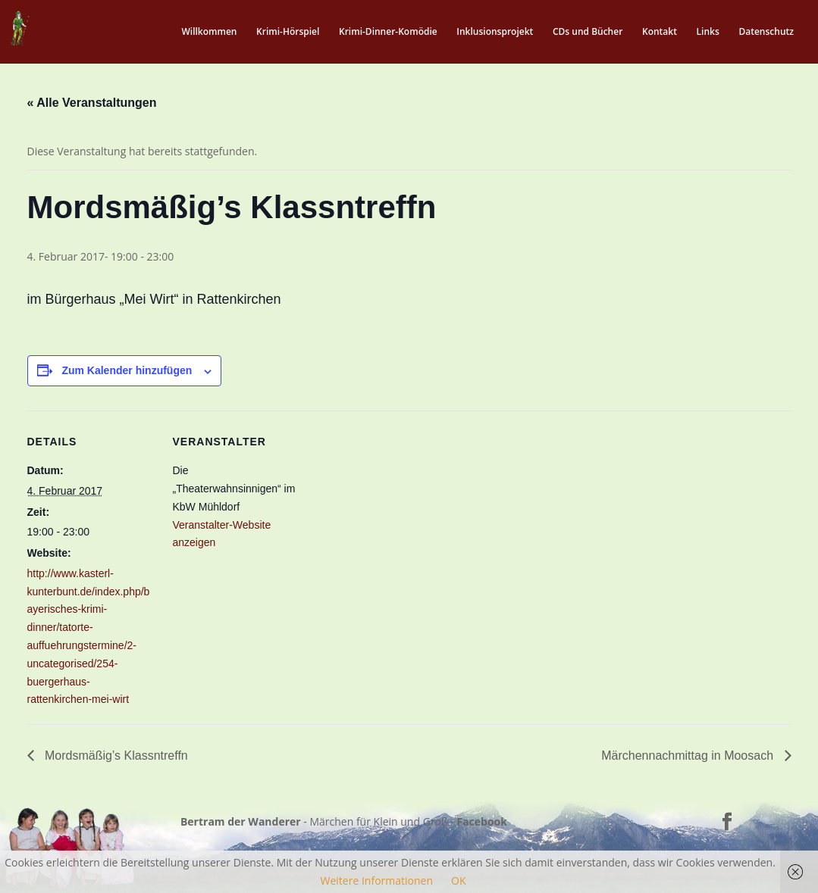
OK (458, 880)
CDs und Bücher (587, 32)
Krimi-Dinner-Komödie (388, 32)
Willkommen (209, 32)
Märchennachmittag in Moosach (688, 755)
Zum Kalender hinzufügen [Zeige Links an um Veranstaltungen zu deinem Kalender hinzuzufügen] (126, 370)
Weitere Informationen (377, 880)
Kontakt (659, 32)
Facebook (481, 821)
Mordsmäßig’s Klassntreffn (115, 755)
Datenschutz (766, 32)
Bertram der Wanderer (240, 821)
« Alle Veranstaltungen (92, 102)
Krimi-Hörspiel (287, 32)
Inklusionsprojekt (494, 32)
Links (708, 32)
